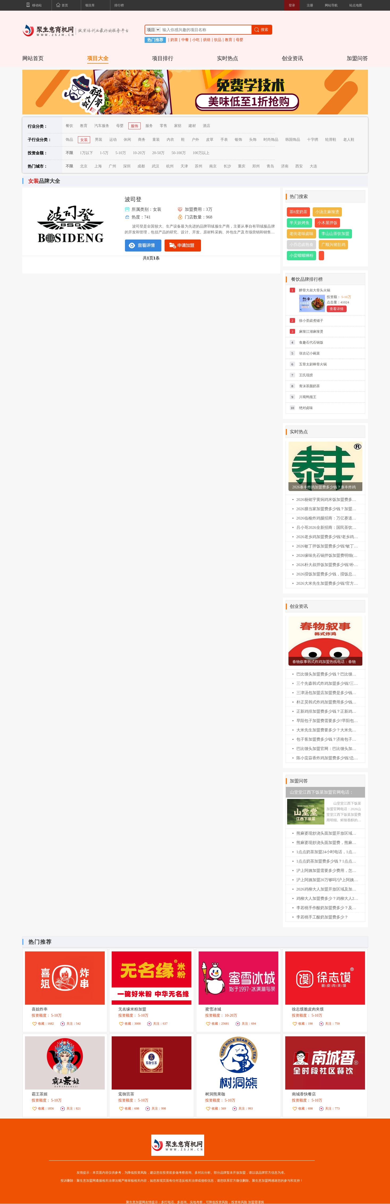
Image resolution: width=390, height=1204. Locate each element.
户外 (195, 140)
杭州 (170, 166)
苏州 (198, 166)
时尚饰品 (270, 140)
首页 (62, 6)
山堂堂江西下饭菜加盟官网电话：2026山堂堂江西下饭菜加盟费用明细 (324, 794)
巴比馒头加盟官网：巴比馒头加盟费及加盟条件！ (327, 749)
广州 (112, 166)
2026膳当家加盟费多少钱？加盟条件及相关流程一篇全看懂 (327, 509)
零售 (163, 126)
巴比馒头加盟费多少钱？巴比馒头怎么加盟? (327, 674)
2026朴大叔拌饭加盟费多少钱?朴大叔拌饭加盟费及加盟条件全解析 (327, 565)
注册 (310, 5)
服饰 (134, 126)
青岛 (270, 166)
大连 (313, 166)
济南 (284, 166)
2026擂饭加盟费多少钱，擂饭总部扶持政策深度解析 (327, 574)
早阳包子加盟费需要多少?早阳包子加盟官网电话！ (327, 721)
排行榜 (119, 5)
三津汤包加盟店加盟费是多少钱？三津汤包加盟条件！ (327, 693)
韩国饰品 (292, 140)
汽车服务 (101, 126)
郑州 (256, 166)
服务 (149, 126)
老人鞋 (348, 140)
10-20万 (139, 153)
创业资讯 (292, 58)
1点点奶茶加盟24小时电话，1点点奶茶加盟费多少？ (327, 852)
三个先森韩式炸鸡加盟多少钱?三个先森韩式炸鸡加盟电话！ (327, 683)
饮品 (217, 40)
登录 (292, 5)
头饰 (253, 140)
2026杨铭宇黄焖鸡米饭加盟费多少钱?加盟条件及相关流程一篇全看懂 (327, 499)
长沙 (227, 166)
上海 (98, 166)
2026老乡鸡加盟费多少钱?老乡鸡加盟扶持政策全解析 (327, 537)
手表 (224, 140)
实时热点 (227, 58)
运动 (113, 140)
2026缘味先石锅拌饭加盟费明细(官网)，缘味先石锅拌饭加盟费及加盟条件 (327, 555)
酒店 (206, 126)
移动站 (34, 6)
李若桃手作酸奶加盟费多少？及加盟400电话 (327, 908)
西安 (299, 166)
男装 (98, 140)
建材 (192, 126)
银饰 (238, 140)
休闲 (127, 140)
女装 (84, 140)
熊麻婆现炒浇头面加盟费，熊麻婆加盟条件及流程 (327, 842)
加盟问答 (357, 58)
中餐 (185, 40)
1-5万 (104, 153)
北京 (83, 166)
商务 (141, 140)
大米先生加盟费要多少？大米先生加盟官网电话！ (327, 730)
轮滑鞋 (330, 140)
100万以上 (201, 153)
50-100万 (178, 153)
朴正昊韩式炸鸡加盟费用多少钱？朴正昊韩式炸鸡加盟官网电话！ (327, 702)
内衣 (170, 140)
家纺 (178, 126)
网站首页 (33, 58)
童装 (156, 140)
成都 (141, 166)
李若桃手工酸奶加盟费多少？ (322, 917)
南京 (213, 166)
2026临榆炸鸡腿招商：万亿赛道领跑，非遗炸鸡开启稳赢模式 (327, 518)
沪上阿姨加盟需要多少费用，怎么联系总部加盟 (327, 870)
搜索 (261, 29)
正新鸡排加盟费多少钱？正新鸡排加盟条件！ (327, 711)
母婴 (239, 40)
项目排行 (162, 58)
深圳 (127, 166)
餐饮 (69, 126)
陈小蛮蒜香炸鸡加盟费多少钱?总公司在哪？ (327, 758)
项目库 (90, 5)
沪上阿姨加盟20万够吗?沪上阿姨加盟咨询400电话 (327, 880)
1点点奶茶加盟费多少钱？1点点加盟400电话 (327, 861)
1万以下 (86, 153)
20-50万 (158, 153)
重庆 (241, 166)
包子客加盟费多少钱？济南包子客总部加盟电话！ (327, 739)
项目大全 (97, 58)
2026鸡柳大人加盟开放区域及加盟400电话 (327, 889)
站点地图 (355, 5)
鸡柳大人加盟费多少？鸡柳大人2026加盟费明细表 (327, 898)
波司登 (133, 199)
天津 (184, 166)
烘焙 (207, 40)
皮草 (209, 140)
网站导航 (331, 5)
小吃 (196, 40)
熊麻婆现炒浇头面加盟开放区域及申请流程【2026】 (327, 833)
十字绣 (312, 140)
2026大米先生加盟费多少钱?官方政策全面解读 (327, 583)
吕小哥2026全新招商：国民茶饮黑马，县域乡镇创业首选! (327, 527)
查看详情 (336, 309)
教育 (228, 40)
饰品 (69, 140)
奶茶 (174, 40)
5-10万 (120, 153)
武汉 (155, 166)
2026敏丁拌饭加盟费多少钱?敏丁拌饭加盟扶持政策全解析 (327, 546)
